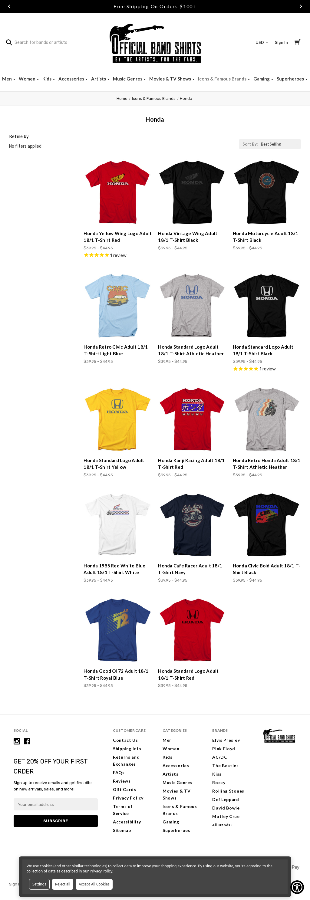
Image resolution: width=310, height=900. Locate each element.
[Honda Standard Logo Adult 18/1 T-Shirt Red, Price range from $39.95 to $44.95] (192, 630)
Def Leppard (225, 799)
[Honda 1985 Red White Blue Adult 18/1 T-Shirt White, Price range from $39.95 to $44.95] (117, 525)
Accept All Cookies (94, 884)
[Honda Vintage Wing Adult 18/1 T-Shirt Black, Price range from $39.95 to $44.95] (192, 192)
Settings (39, 884)
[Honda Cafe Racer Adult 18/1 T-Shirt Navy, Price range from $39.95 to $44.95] (192, 525)
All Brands (221, 825)
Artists (99, 78)
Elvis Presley (226, 740)
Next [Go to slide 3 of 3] (301, 6)
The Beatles (225, 765)
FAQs (119, 772)
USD (262, 42)
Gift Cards (124, 789)
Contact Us (125, 740)
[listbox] (280, 144)
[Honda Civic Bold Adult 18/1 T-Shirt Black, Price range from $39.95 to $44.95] (267, 525)
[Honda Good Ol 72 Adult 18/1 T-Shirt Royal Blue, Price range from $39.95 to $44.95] (117, 630)
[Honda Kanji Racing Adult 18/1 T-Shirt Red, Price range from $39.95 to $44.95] (192, 419)
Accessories (71, 78)
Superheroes (291, 78)
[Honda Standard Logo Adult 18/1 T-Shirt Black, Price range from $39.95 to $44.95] (267, 306)
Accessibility (127, 821)
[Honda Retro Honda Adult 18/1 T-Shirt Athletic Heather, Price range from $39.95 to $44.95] (267, 419)
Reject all (62, 884)
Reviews (122, 780)
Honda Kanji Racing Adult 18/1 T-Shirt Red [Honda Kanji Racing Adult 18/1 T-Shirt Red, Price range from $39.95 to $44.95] (191, 464)
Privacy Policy (128, 797)
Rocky (219, 782)
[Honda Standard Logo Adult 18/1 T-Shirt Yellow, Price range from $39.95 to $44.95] (117, 419)
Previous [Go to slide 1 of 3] (9, 6)
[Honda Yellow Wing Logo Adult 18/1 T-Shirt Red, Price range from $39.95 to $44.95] (117, 192)
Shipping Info (127, 748)
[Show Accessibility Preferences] (297, 887)
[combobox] (51, 42)
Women (27, 78)
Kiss (217, 774)
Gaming (262, 78)
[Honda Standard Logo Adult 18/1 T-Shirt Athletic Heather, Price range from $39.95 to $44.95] (192, 306)
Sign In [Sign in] (281, 42)
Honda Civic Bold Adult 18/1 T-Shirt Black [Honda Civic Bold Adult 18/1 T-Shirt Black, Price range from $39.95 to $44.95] (267, 569)
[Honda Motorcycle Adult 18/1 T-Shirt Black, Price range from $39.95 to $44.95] (267, 192)
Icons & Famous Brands (222, 78)
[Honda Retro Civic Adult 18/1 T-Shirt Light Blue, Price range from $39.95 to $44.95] (117, 306)
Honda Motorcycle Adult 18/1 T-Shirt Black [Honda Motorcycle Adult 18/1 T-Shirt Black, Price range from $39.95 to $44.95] (265, 237)
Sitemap (122, 830)
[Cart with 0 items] (297, 42)
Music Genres (128, 78)
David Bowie (226, 807)
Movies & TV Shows (170, 78)
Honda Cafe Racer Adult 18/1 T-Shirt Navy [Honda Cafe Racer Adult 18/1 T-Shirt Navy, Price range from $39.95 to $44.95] (190, 569)
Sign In (15, 884)
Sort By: (250, 144)
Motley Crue (226, 816)
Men (7, 78)
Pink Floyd (223, 748)
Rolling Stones (228, 790)
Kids (47, 78)
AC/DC (219, 757)
